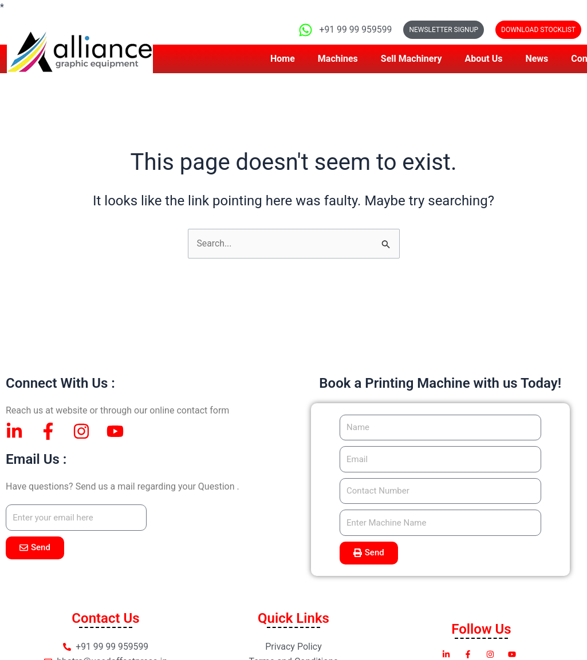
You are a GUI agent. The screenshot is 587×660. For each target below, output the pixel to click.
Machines (338, 58)
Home (282, 58)
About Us (484, 58)
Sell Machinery (411, 58)
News (536, 58)
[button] (538, 30)
